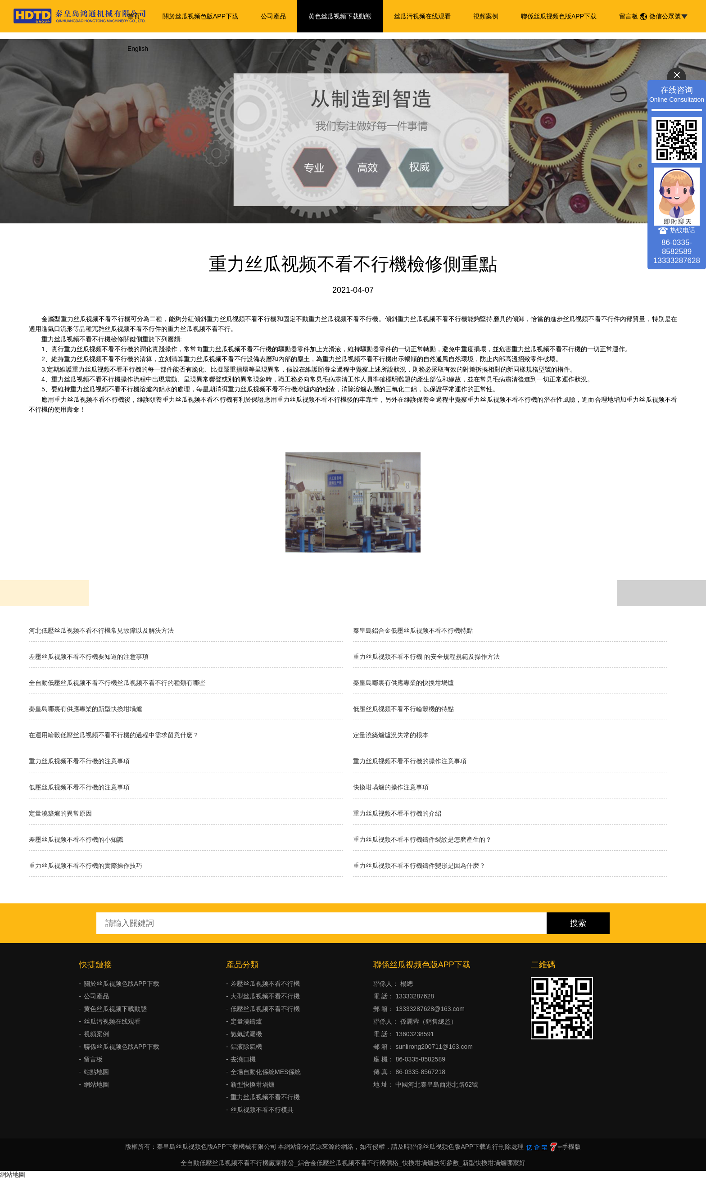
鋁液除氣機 (246, 1046)
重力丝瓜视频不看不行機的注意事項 (79, 761)
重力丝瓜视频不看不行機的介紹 (397, 813)
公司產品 (273, 16)
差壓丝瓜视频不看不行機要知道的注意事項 (89, 656)
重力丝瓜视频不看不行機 (265, 1097)
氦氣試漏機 (246, 1034)
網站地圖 (96, 1084)
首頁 (133, 16)
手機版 (571, 1146)
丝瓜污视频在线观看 (422, 16)
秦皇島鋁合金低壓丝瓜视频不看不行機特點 (413, 630)
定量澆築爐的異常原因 (60, 813)
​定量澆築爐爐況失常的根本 (391, 735)
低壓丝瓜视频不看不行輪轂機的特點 (403, 708)
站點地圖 (96, 1071)
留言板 (628, 16)
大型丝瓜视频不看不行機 (265, 996)
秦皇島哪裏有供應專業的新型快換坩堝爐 (85, 708)
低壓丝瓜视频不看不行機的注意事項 (79, 787)
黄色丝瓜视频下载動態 (339, 16)
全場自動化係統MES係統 (266, 1071)
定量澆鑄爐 (246, 1021)
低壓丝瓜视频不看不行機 (265, 1008)
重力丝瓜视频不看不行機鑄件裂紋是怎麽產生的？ (422, 839)
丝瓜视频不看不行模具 (262, 1109)
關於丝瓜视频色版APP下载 (200, 16)
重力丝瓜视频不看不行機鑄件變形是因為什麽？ (419, 865)
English (137, 48)
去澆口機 (243, 1059)
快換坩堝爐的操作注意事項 (391, 787)
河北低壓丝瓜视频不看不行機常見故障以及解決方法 (101, 630)
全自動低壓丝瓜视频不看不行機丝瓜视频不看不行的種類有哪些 (117, 682)
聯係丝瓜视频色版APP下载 (559, 16)
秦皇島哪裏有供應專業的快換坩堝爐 (403, 682)
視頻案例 (485, 16)
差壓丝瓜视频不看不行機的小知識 (76, 839)
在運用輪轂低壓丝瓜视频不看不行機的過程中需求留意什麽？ (114, 735)
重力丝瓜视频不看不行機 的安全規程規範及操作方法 (426, 656)
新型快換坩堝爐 (253, 1084)
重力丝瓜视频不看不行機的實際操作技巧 (85, 865)
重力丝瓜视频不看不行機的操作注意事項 (409, 761)
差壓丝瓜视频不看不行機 (265, 983)
